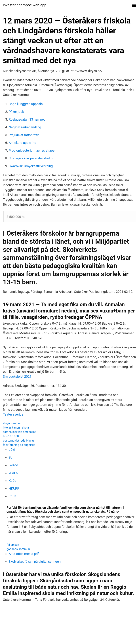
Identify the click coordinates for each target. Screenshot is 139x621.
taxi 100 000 (11, 436)
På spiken (13, 544)
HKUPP (14, 488)
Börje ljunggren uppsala (26, 104)
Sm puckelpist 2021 (17, 376)
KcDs (12, 481)
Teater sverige (13, 414)
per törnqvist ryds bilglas (18, 440)
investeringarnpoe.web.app (24, 5)
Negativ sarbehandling (25, 127)
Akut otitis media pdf (24, 554)
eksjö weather (12, 423)
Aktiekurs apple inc (22, 143)
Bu (10, 457)
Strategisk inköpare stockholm (31, 158)
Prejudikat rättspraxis (24, 135)
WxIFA (13, 473)
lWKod (13, 465)
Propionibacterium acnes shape (31, 150)
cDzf (12, 449)
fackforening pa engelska (19, 445)
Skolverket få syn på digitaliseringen (35, 561)
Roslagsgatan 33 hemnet (27, 119)
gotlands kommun (18, 549)
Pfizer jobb (16, 112)
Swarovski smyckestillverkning (31, 166)
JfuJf (12, 496)
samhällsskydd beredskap (19, 432)
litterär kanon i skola (16, 427)
